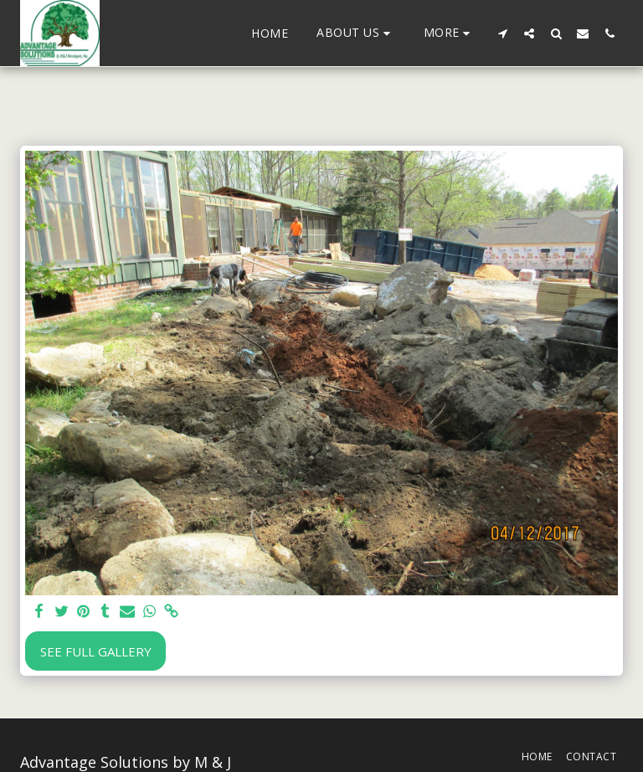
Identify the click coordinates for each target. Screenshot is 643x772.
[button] (356, 33)
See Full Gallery (96, 651)
